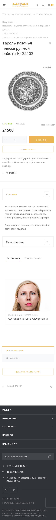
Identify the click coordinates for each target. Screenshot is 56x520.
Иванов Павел (48, 124)
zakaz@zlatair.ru (15, 471)
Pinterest (14, 490)
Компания (8, 426)
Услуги (6, 410)
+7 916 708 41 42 (16, 466)
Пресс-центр (9, 444)
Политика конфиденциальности (18, 503)
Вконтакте (6, 490)
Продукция (9, 418)
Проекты (7, 435)
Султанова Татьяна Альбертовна (28, 318)
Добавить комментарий (28, 372)
